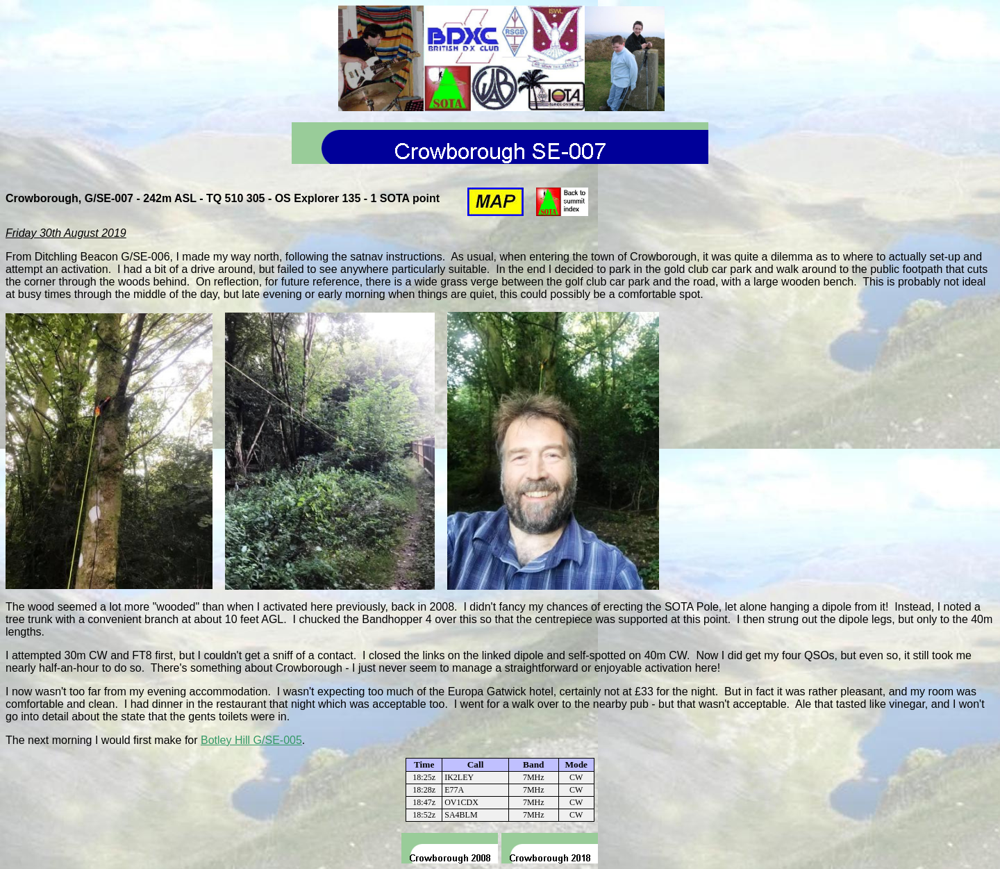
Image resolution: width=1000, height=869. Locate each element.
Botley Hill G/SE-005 (251, 740)
